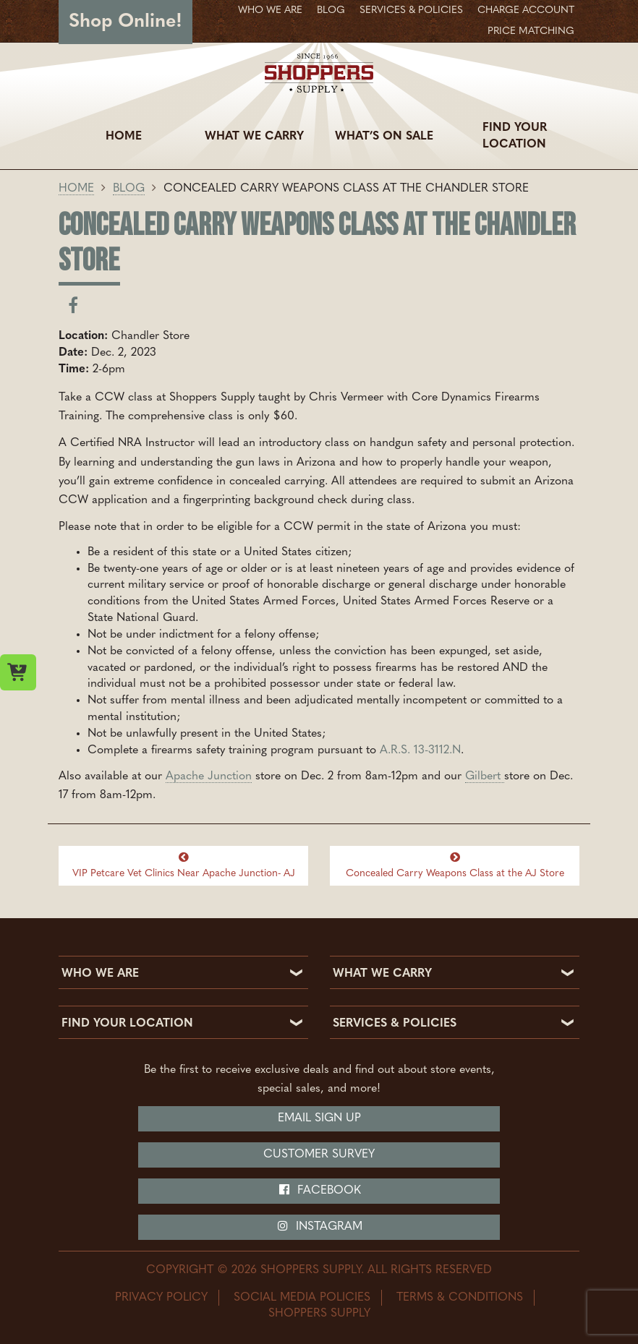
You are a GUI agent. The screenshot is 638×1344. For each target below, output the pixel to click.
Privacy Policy (161, 1298)
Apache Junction (209, 776)
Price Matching (531, 31)
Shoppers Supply (319, 1313)
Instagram (319, 1226)
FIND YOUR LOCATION (127, 1024)
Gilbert (484, 776)
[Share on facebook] (73, 308)
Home (124, 136)
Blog (331, 10)
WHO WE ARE (100, 974)
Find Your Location (514, 136)
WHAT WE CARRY (382, 974)
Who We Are (270, 10)
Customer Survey (319, 1154)
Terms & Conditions (459, 1298)
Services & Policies (411, 10)
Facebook (319, 1190)
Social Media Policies (302, 1298)
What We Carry (254, 136)
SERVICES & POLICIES (394, 1024)
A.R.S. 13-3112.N (420, 750)
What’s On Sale (384, 136)
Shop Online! (125, 22)
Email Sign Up (319, 1118)
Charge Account (525, 10)
